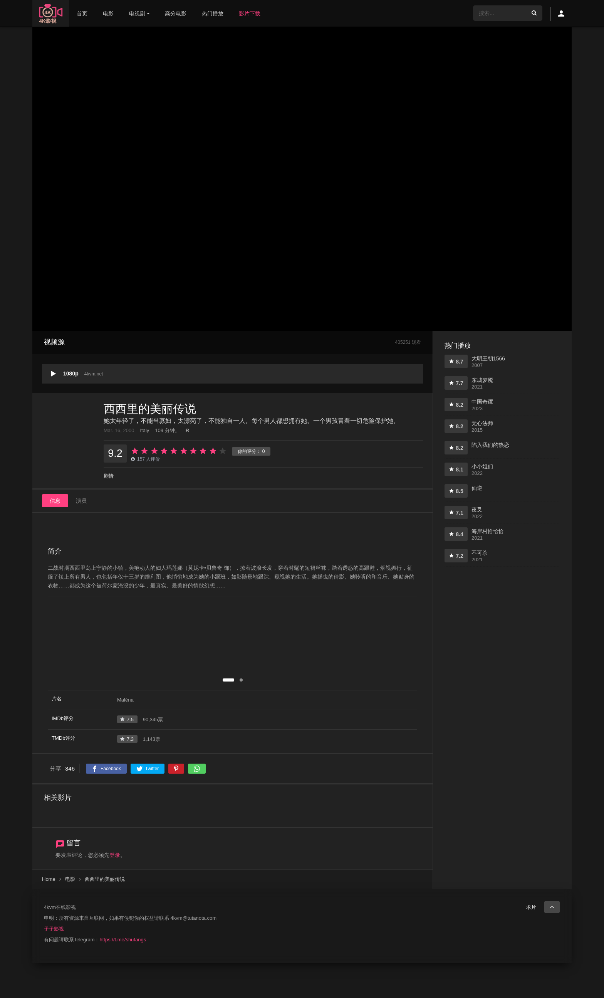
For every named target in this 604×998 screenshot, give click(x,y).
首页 (82, 13)
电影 (108, 13)
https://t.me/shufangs (122, 939)
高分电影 (175, 13)
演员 (81, 501)
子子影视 (54, 929)
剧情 (109, 475)
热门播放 (212, 13)
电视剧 (137, 13)
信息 (55, 501)
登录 (114, 855)
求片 (531, 907)
